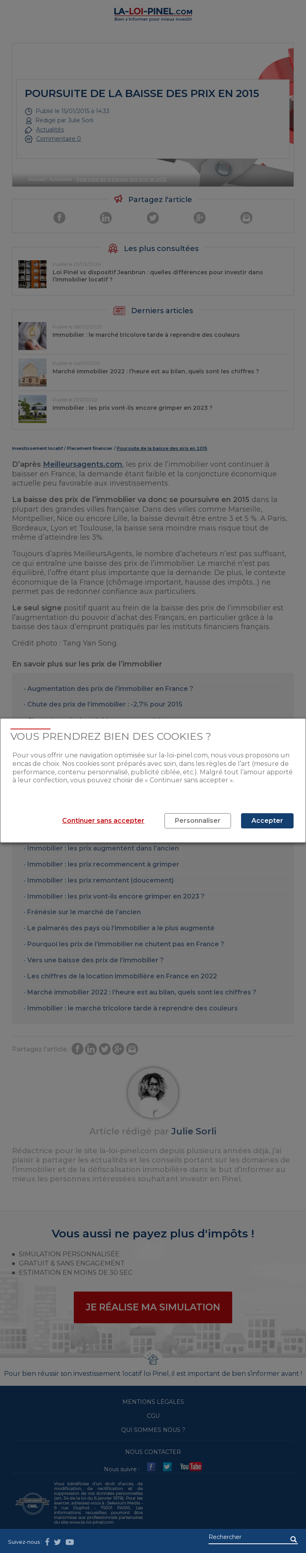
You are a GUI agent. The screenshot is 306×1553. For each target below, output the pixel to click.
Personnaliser (198, 820)
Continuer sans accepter (103, 820)
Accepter (267, 820)
